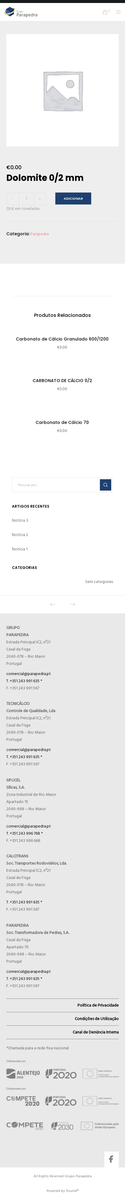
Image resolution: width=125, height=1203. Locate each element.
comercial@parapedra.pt (28, 673)
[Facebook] (111, 1158)
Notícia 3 (20, 520)
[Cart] (103, 12)
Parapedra (40, 233)
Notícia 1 (20, 549)
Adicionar (73, 198)
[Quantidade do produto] (26, 199)
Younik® (72, 1191)
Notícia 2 (20, 534)
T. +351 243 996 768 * (24, 833)
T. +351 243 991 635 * (24, 680)
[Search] (105, 485)
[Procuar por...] (62, 484)
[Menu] (116, 12)
